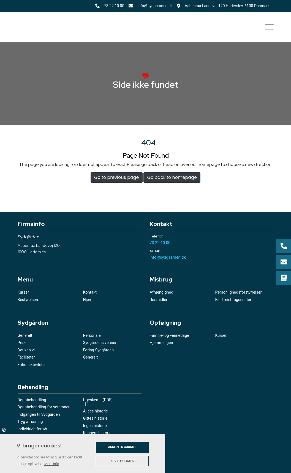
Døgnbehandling (32, 400)
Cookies (4, 429)
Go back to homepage (172, 177)
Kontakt (90, 292)
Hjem (88, 300)
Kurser (23, 292)
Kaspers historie (97, 433)
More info (51, 464)
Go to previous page (116, 177)
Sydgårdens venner (100, 343)
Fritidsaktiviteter (32, 365)
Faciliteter (26, 357)
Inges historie (95, 426)
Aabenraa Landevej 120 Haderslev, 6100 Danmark (229, 6)
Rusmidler (158, 300)
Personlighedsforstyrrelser (238, 292)
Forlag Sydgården (98, 350)
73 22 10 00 (114, 6)
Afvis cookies (122, 461)
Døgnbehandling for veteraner (44, 407)
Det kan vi (26, 350)
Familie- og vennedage (169, 336)
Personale (92, 336)
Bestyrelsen (28, 300)
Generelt (25, 336)
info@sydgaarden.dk (155, 6)
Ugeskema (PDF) (98, 400)
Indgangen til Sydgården (39, 415)
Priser (23, 343)
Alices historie (95, 411)
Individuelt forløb (32, 429)
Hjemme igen (161, 343)
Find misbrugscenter (233, 300)
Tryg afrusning (30, 422)
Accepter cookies (122, 447)
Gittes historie (95, 418)
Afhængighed (161, 292)
